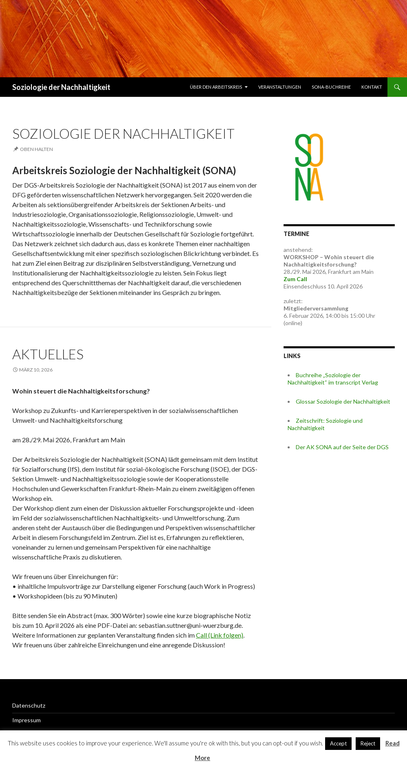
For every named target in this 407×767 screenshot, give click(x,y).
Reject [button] (368, 743)
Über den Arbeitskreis (216, 87)
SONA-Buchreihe (331, 87)
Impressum (26, 720)
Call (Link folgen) (219, 635)
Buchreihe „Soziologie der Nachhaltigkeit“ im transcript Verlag (333, 378)
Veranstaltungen (279, 87)
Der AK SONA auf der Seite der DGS (342, 447)
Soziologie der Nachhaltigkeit (61, 87)
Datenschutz (28, 705)
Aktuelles (48, 354)
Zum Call (295, 278)
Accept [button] (338, 743)
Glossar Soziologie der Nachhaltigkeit (343, 401)
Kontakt (371, 87)
